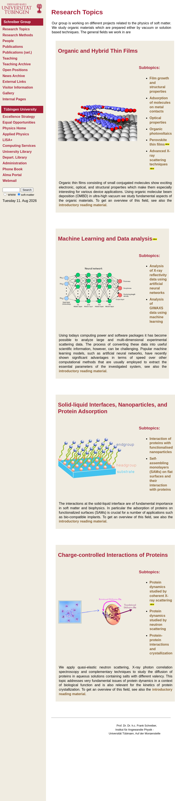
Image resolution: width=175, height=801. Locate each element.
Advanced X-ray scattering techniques (160, 159)
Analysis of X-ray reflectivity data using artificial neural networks (158, 279)
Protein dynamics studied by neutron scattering (158, 620)
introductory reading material (82, 205)
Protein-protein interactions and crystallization (161, 644)
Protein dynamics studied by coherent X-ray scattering (161, 591)
